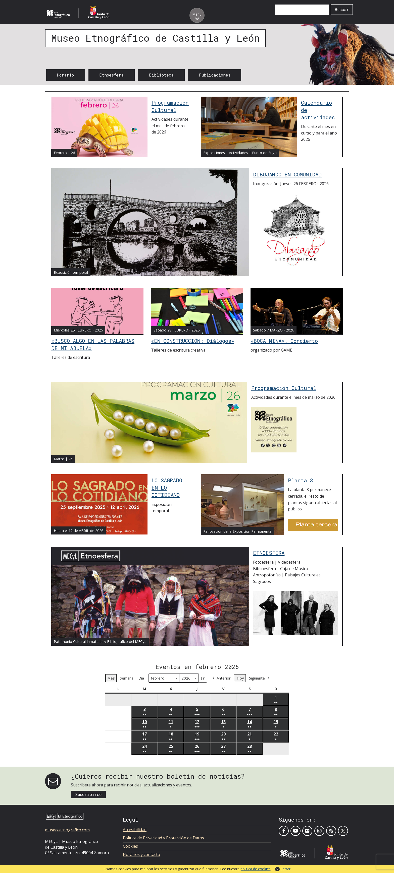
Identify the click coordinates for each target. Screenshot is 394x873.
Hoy (240, 678)
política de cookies (255, 868)
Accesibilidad (134, 829)
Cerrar (285, 868)
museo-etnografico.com (67, 830)
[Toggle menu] (197, 15)
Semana (126, 678)
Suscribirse (88, 794)
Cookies (130, 846)
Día (141, 678)
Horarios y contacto (141, 854)
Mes (111, 678)
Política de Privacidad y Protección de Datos (163, 838)
